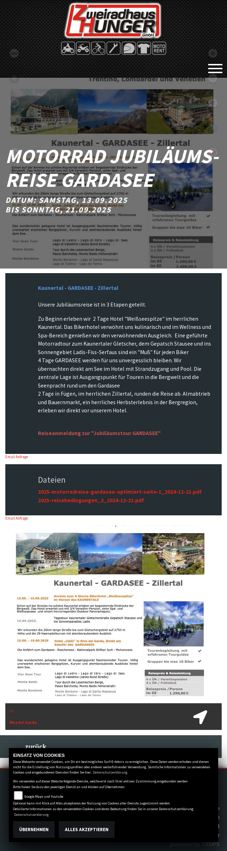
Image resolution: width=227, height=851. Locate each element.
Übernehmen (34, 829)
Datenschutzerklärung (110, 772)
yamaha (14, 103)
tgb (14, 53)
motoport (14, 177)
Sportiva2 (14, 78)
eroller (14, 128)
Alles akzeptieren (87, 829)
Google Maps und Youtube (43, 796)
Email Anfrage (16, 456)
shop (14, 152)
